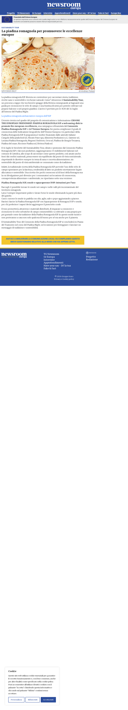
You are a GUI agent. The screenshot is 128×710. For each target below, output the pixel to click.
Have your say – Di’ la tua (84, 13)
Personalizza (16, 700)
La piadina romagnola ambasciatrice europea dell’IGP (26, 116)
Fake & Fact (103, 13)
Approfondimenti (62, 13)
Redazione (92, 259)
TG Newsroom (23, 13)
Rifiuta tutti (32, 700)
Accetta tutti (48, 700)
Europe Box (116, 13)
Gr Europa (36, 13)
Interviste (48, 13)
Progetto (11, 13)
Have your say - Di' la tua (57, 265)
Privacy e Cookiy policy (64, 279)
